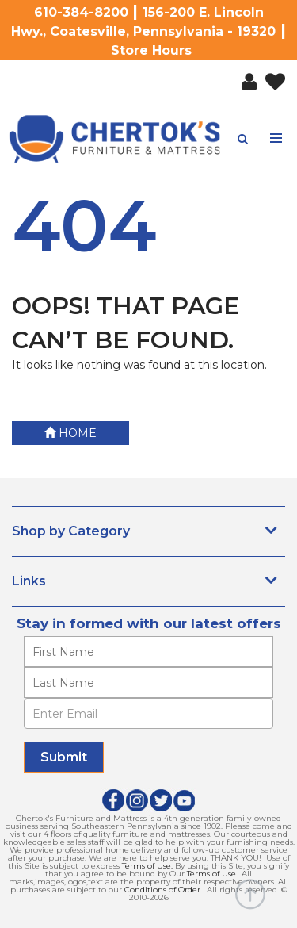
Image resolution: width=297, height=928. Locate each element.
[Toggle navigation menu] (276, 138)
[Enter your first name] (148, 651)
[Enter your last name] (148, 682)
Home (70, 433)
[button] (245, 78)
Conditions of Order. (163, 889)
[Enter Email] (148, 713)
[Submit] (64, 757)
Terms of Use (146, 866)
